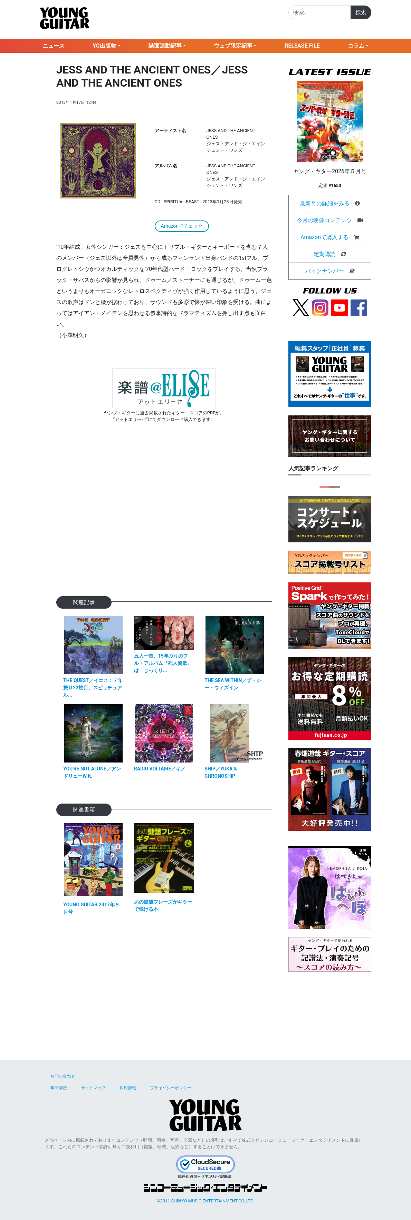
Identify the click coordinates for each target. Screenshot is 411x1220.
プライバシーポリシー (170, 1087)
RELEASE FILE (302, 45)
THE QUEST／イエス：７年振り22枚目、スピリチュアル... (93, 688)
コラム (356, 45)
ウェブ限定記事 (233, 45)
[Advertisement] (164, 520)
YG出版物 (104, 45)
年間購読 (58, 1087)
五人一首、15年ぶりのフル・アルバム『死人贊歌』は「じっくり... (163, 663)
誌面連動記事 (165, 45)
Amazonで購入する (324, 237)
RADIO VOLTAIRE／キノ (160, 768)
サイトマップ (93, 1087)
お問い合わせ (62, 1076)
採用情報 (128, 1087)
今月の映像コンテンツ (324, 220)
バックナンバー (324, 271)
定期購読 (325, 254)
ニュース (53, 45)
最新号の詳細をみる (325, 203)
